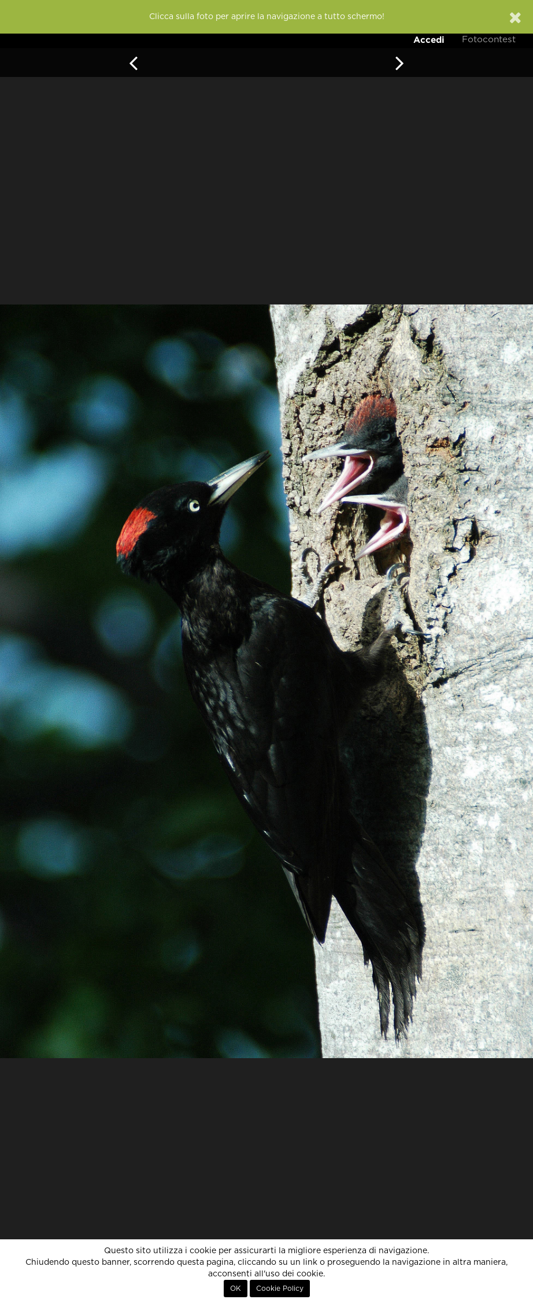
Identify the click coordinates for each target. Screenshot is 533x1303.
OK (235, 1288)
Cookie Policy (279, 1288)
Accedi (429, 40)
